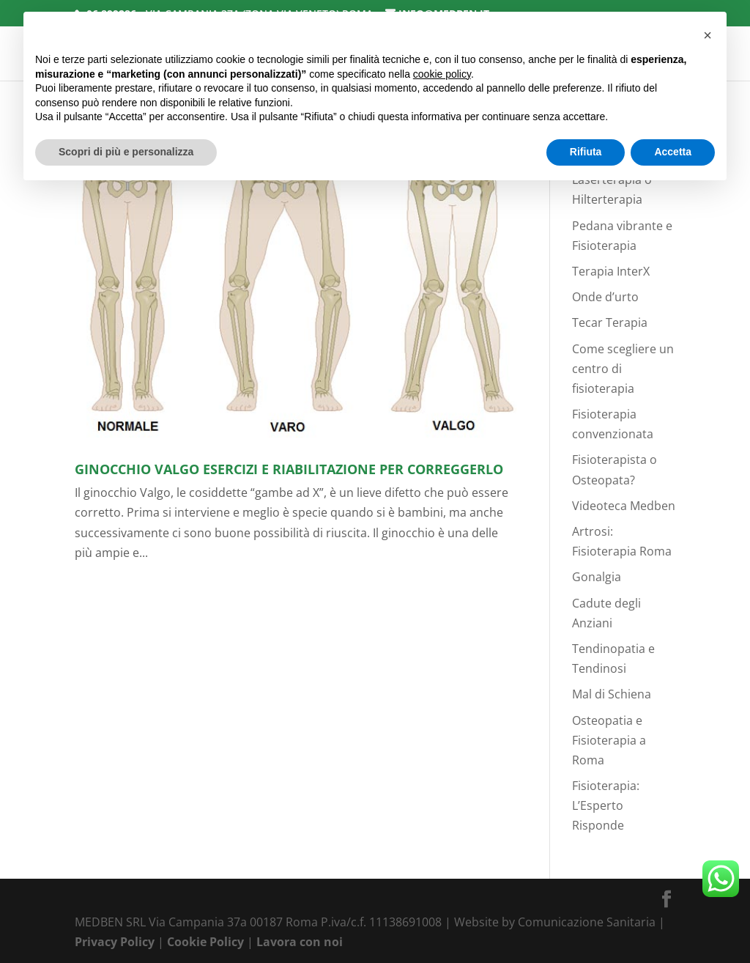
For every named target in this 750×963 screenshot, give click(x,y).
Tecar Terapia (609, 322)
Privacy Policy (115, 942)
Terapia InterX (611, 271)
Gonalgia (596, 577)
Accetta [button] (672, 152)
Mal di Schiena (611, 694)
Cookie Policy (205, 942)
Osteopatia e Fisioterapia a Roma (609, 740)
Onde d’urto (605, 297)
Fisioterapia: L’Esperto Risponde (605, 805)
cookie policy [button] (442, 74)
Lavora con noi (299, 942)
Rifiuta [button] (586, 152)
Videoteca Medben (623, 506)
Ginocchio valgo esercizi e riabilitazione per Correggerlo (289, 469)
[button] (707, 35)
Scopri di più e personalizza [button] (126, 152)
